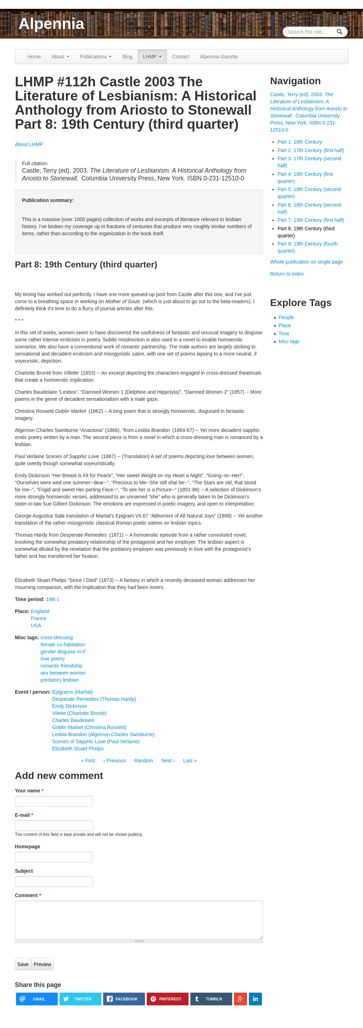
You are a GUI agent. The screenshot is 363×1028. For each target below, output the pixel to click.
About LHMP (29, 144)
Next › (168, 760)
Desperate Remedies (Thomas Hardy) (94, 699)
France (38, 618)
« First (88, 760)
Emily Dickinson (69, 706)
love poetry (52, 659)
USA (36, 625)
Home (34, 56)
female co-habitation (62, 644)
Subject (24, 871)
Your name (29, 790)
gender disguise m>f (62, 651)
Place (285, 325)
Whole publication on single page (306, 262)
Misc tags (289, 341)
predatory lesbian (59, 680)
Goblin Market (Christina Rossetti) (89, 727)
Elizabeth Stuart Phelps (78, 748)
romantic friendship (61, 666)
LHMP (152, 56)
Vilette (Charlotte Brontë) (79, 713)
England (40, 611)
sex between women (63, 673)
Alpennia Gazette (219, 56)
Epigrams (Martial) (72, 692)
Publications (96, 56)
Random (143, 760)
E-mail (24, 815)
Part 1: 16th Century (300, 142)
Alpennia (51, 23)
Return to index (287, 274)
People (286, 317)
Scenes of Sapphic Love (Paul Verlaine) (96, 741)
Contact (180, 56)
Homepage (27, 846)
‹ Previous (115, 760)
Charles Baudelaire (73, 720)
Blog (127, 56)
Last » (190, 760)
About (60, 56)
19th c (53, 599)
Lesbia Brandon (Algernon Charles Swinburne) (103, 734)
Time (284, 333)
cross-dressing (56, 637)
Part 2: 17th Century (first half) (311, 150)
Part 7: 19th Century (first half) (311, 220)
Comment (28, 895)
